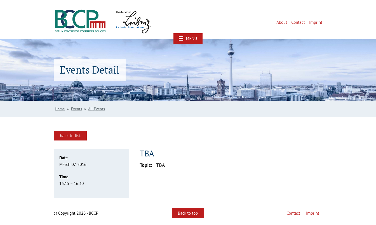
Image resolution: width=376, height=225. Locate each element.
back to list (70, 135)
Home (60, 108)
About (281, 22)
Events (76, 108)
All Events (96, 108)
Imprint (315, 22)
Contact (298, 22)
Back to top (188, 213)
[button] (188, 38)
